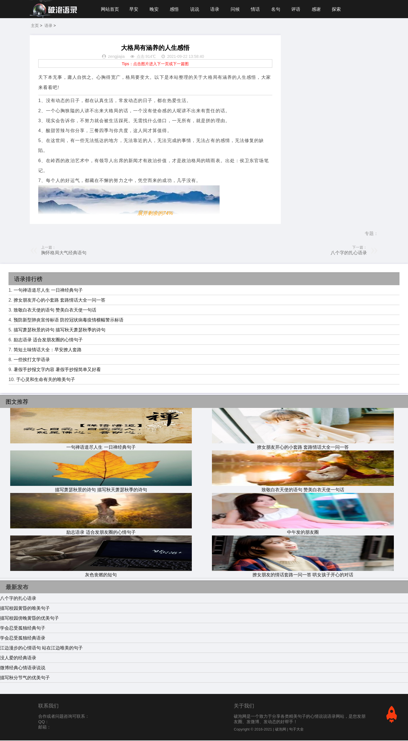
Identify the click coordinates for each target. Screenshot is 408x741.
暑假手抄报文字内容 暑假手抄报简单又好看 (57, 370)
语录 (216, 9)
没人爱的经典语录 (18, 658)
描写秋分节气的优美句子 (25, 678)
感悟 (175, 9)
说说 (195, 9)
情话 (257, 9)
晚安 (154, 9)
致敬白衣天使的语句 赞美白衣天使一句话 (55, 310)
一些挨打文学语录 (32, 360)
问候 (236, 9)
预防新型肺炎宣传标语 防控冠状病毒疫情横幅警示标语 (69, 320)
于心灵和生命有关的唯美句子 (45, 380)
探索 (339, 9)
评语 (298, 9)
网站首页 (110, 9)
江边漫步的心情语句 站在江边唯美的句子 (41, 648)
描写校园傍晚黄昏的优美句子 (29, 618)
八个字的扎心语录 (349, 253)
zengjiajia (116, 57)
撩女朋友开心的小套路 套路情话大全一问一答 (59, 300)
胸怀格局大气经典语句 (63, 253)
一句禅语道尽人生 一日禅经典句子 (48, 290)
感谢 (319, 9)
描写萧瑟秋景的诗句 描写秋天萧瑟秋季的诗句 (59, 330)
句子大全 (296, 730)
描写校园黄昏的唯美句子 (25, 608)
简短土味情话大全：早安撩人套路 (48, 350)
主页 (35, 26)
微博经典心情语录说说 (22, 668)
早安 (134, 9)
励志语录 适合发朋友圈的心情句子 (48, 340)
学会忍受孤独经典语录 (22, 638)
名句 (277, 9)
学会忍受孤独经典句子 (22, 628)
